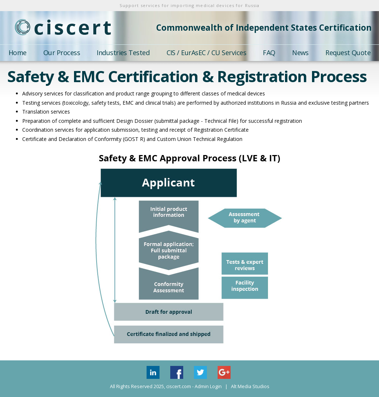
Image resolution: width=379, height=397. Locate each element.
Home (18, 52)
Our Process (61, 52)
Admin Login (208, 386)
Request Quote (347, 52)
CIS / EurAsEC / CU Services (206, 52)
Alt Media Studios (250, 386)
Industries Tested (123, 52)
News (300, 52)
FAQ (269, 52)
